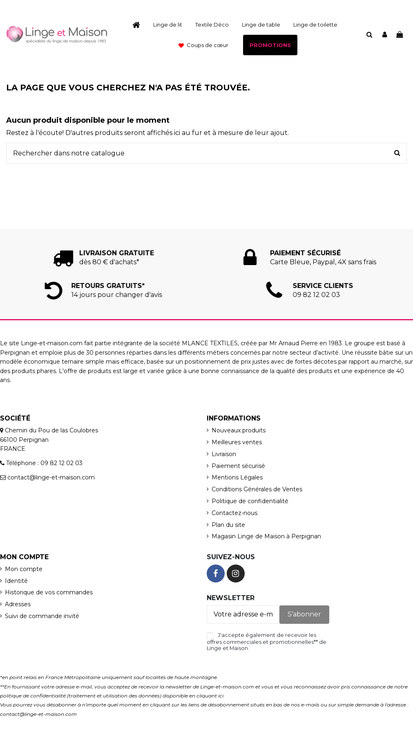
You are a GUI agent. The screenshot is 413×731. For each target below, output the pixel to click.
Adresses (18, 604)
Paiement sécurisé (238, 466)
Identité (16, 581)
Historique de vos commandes (49, 592)
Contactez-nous (234, 513)
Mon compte (23, 569)
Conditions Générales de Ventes (257, 489)
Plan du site (228, 525)
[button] (203, 45)
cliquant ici (209, 696)
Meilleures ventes (237, 442)
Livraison (224, 454)
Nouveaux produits (239, 430)
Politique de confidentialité (250, 501)
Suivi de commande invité (42, 616)
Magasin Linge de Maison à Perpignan (266, 536)
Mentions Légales (237, 477)
